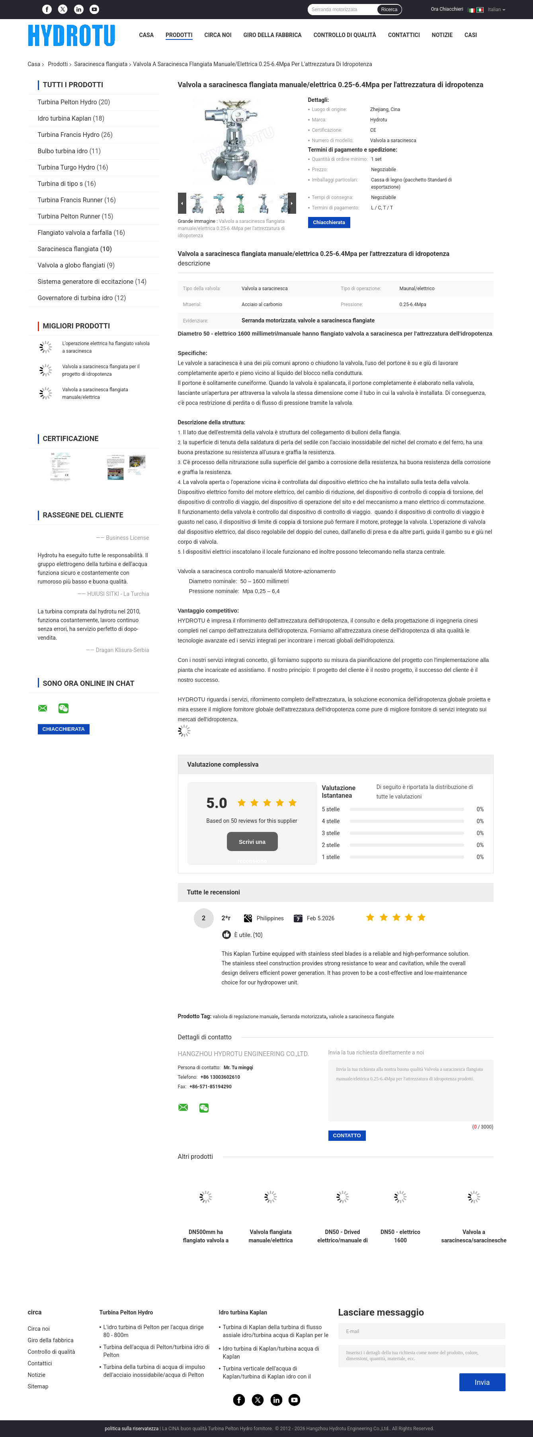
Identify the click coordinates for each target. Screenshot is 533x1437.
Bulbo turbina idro (63, 151)
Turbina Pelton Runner (69, 216)
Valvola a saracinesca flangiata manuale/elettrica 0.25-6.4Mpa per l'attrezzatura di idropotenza (231, 228)
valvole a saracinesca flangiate (361, 1016)
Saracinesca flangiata (100, 64)
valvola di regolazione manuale (245, 1016)
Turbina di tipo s (60, 183)
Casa (146, 35)
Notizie (442, 35)
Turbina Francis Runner (70, 200)
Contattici (404, 35)
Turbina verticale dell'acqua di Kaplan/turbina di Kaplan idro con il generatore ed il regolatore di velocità (269, 1373)
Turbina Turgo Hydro (66, 167)
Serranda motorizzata (303, 1016)
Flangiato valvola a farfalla (75, 232)
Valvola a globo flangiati (71, 265)
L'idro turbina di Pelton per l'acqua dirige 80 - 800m (153, 1331)
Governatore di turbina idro (75, 298)
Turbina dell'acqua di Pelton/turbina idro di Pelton (156, 1351)
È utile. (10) (248, 935)
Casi (471, 35)
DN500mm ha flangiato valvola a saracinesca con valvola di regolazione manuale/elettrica (205, 1236)
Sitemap (38, 1386)
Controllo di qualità (345, 35)
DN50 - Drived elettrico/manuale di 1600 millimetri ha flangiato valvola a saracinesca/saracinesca (343, 1236)
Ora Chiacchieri (447, 9)
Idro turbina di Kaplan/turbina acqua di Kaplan (271, 1352)
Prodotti (179, 35)
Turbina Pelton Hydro (67, 102)
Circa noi (218, 35)
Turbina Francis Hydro (69, 135)
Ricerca (389, 9)
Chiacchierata (329, 222)
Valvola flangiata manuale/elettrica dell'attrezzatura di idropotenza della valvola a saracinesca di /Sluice (271, 1236)
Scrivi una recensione (252, 845)
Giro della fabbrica (273, 35)
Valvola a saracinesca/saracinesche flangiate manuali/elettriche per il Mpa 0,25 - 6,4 (474, 1236)
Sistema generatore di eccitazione (86, 281)
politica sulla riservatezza (131, 1428)
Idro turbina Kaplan (65, 118)
